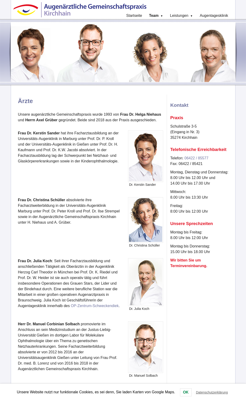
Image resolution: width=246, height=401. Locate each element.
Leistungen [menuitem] (181, 16)
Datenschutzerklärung (212, 392)
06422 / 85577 (196, 158)
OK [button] (186, 392)
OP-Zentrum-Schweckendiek (95, 306)
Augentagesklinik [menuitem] (214, 16)
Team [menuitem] (156, 16)
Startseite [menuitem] (134, 16)
